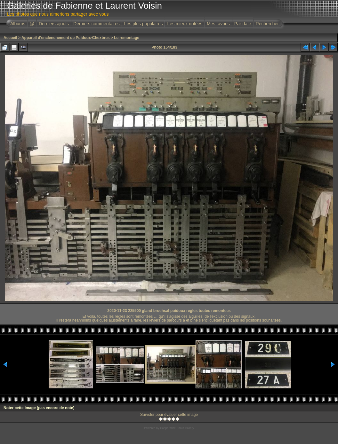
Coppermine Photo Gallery (177, 428)
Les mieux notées (184, 23)
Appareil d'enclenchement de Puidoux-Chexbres (65, 37)
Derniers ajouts (54, 23)
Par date (242, 23)
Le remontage (126, 37)
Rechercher (267, 23)
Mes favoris (218, 23)
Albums (17, 23)
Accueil (10, 37)
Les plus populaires (143, 23)
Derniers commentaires (96, 23)
